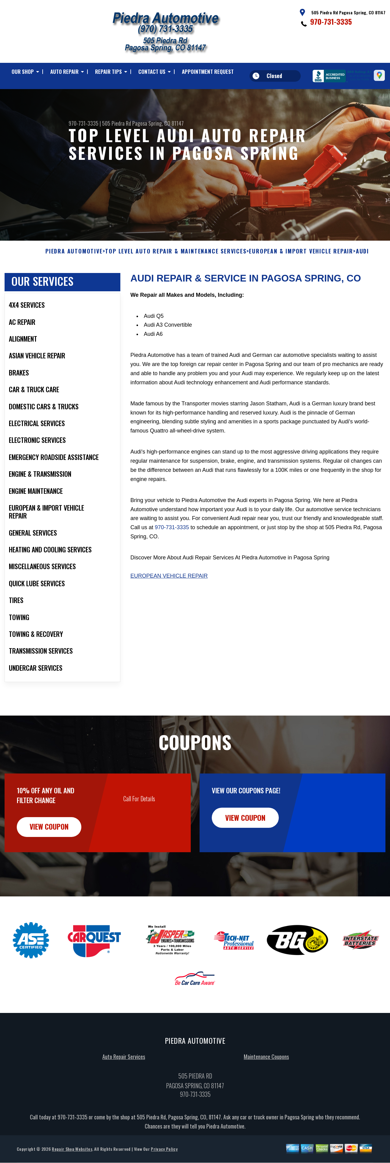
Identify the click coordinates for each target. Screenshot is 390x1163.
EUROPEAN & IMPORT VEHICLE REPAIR (301, 281)
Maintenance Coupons (266, 1086)
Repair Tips (108, 71)
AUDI (362, 281)
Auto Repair (64, 71)
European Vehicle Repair (169, 605)
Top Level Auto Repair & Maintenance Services (175, 281)
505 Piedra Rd (116, 123)
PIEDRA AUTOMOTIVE (74, 281)
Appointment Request (208, 71)
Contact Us (151, 71)
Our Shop (23, 71)
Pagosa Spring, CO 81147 (158, 123)
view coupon (50, 856)
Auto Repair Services (123, 1086)
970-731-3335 (331, 21)
